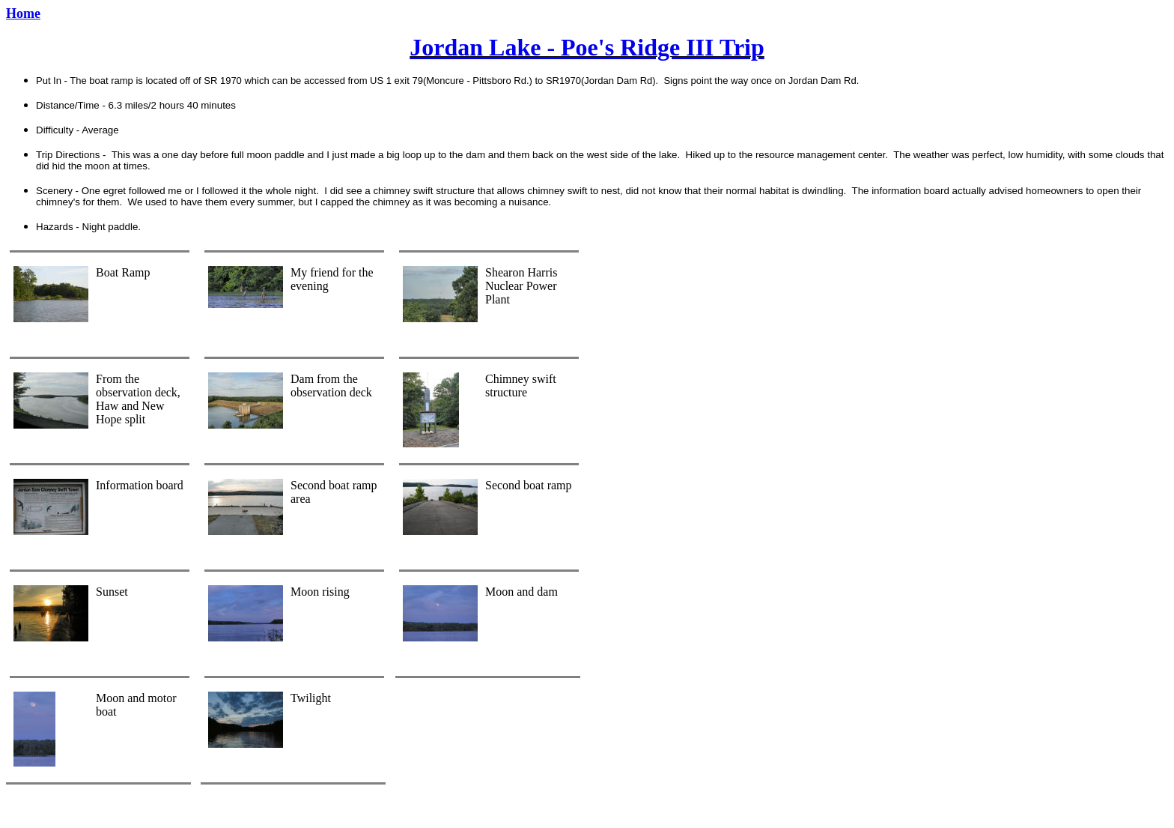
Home (23, 13)
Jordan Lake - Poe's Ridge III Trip (587, 47)
